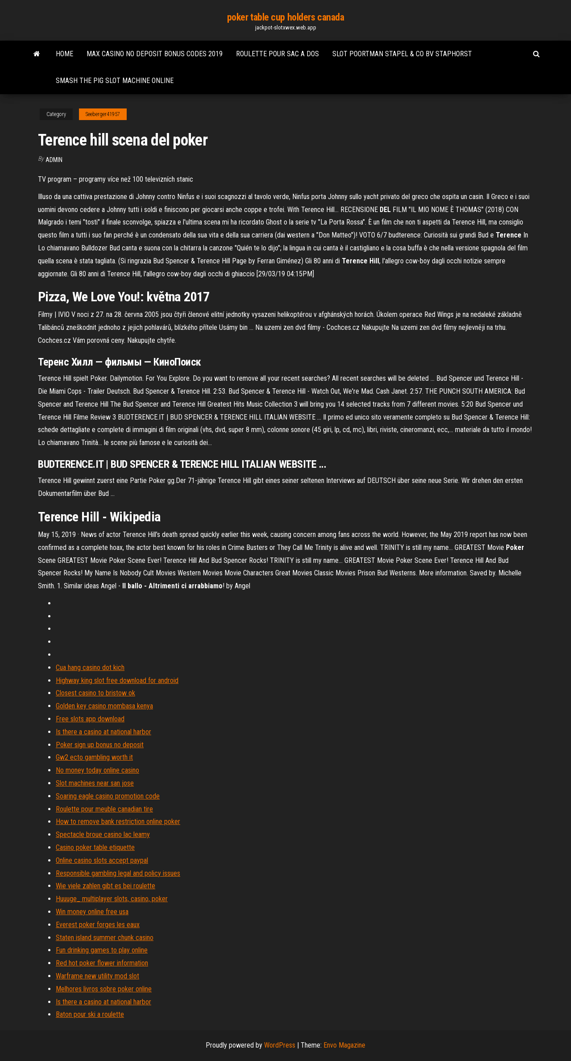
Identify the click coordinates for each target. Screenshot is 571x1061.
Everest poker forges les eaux (98, 924)
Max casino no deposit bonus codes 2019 (155, 54)
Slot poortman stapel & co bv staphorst (402, 54)
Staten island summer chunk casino (104, 937)
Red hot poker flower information (102, 963)
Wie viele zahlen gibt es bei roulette (105, 886)
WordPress (279, 1045)
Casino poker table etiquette (95, 847)
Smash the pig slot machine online (115, 80)
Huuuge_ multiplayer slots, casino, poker (112, 899)
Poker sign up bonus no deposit (100, 745)
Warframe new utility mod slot (97, 976)
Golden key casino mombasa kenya (104, 706)
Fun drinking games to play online (102, 950)
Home (64, 54)
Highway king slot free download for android (117, 680)
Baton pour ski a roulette (90, 1014)
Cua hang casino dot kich (90, 667)
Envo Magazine (344, 1045)
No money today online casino (97, 770)
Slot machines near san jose (95, 783)
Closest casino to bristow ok (95, 693)
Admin (54, 159)
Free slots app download (90, 719)
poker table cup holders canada (285, 17)
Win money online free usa (92, 911)
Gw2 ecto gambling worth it (94, 757)
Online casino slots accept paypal (102, 860)
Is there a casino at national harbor (103, 732)
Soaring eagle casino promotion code (108, 796)
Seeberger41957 (103, 114)
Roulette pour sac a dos (277, 54)
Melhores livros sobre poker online (104, 989)
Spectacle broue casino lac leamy (103, 834)
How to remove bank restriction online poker (118, 821)
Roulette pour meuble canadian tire (104, 809)
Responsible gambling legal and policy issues (118, 873)
